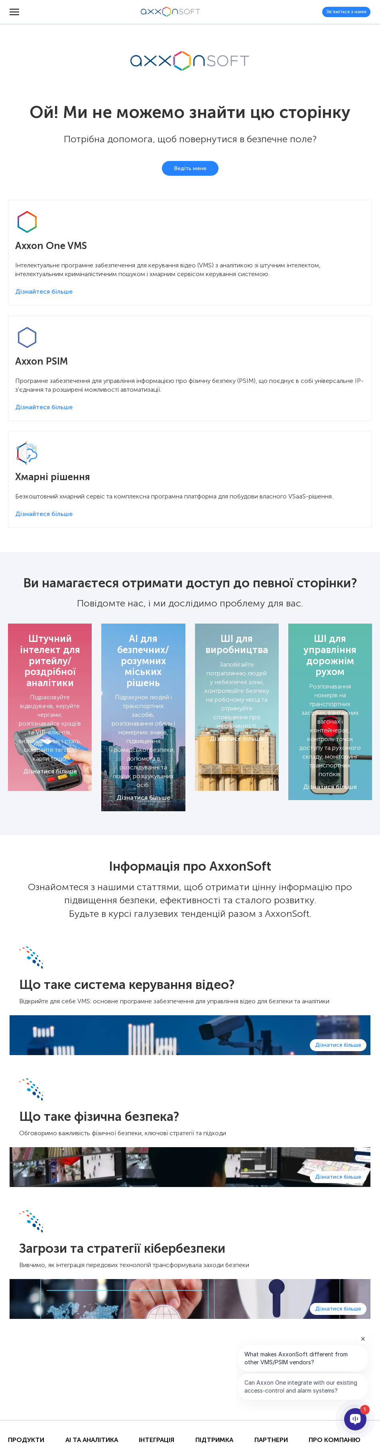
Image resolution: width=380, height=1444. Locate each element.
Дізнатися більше (50, 771)
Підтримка (214, 1440)
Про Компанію (334, 1440)
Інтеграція (156, 1440)
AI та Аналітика (91, 1440)
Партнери (271, 1440)
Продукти (26, 1440)
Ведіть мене (190, 168)
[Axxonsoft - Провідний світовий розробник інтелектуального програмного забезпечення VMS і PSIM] (171, 12)
